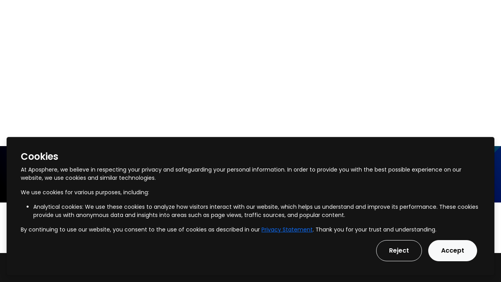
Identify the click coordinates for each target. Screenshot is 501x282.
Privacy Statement (287, 229)
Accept (452, 250)
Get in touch (472, 11)
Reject (399, 250)
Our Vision (259, 11)
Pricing (220, 11)
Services (82, 11)
